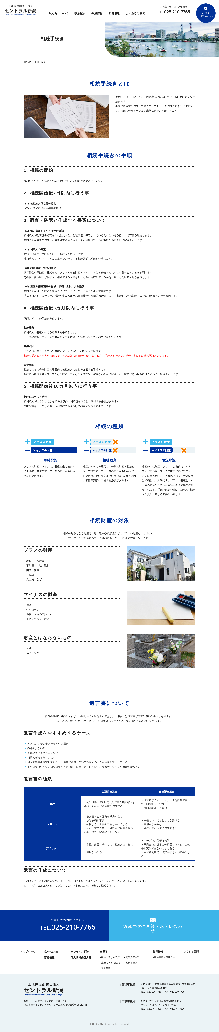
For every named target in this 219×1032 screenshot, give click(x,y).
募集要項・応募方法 (164, 957)
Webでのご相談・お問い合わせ (152, 928)
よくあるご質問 (135, 13)
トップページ (28, 951)
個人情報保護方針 (81, 957)
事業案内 (80, 13)
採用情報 (97, 13)
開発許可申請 (132, 957)
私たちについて (59, 13)
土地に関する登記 (110, 962)
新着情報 (114, 13)
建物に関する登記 (110, 957)
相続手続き (131, 962)
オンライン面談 (80, 951)
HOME (27, 62)
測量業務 (106, 968)
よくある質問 (191, 951)
